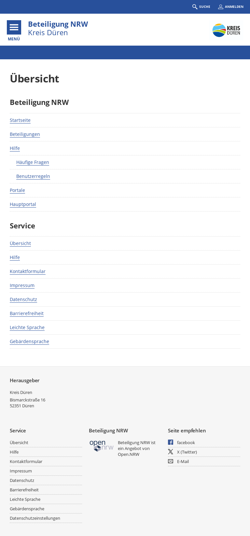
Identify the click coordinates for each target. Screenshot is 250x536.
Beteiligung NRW (58, 24)
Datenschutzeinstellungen (35, 518)
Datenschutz (23, 299)
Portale (17, 190)
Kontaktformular (28, 271)
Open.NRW (128, 454)
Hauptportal (23, 204)
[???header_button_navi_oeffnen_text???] (14, 27)
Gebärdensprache (29, 341)
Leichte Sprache (27, 327)
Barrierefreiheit (27, 313)
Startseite (20, 120)
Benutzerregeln (33, 176)
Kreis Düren (21, 392)
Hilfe (15, 148)
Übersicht (20, 243)
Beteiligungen (25, 134)
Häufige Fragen (32, 162)
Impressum (22, 285)
